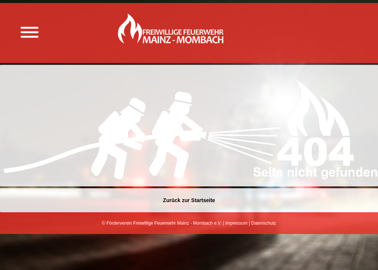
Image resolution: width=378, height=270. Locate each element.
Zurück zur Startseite (189, 200)
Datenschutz (263, 223)
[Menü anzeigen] (30, 32)
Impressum (236, 223)
